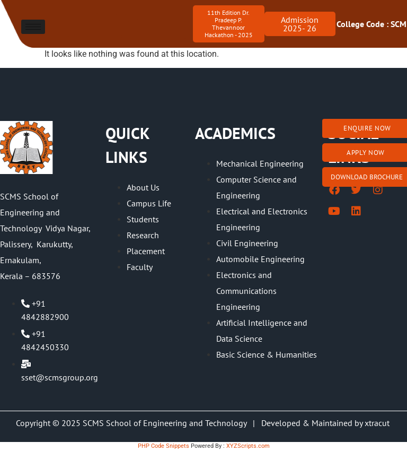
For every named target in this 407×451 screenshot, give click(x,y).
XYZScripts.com (248, 446)
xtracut (378, 423)
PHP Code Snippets (163, 446)
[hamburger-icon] (33, 27)
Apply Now (366, 152)
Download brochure (367, 176)
